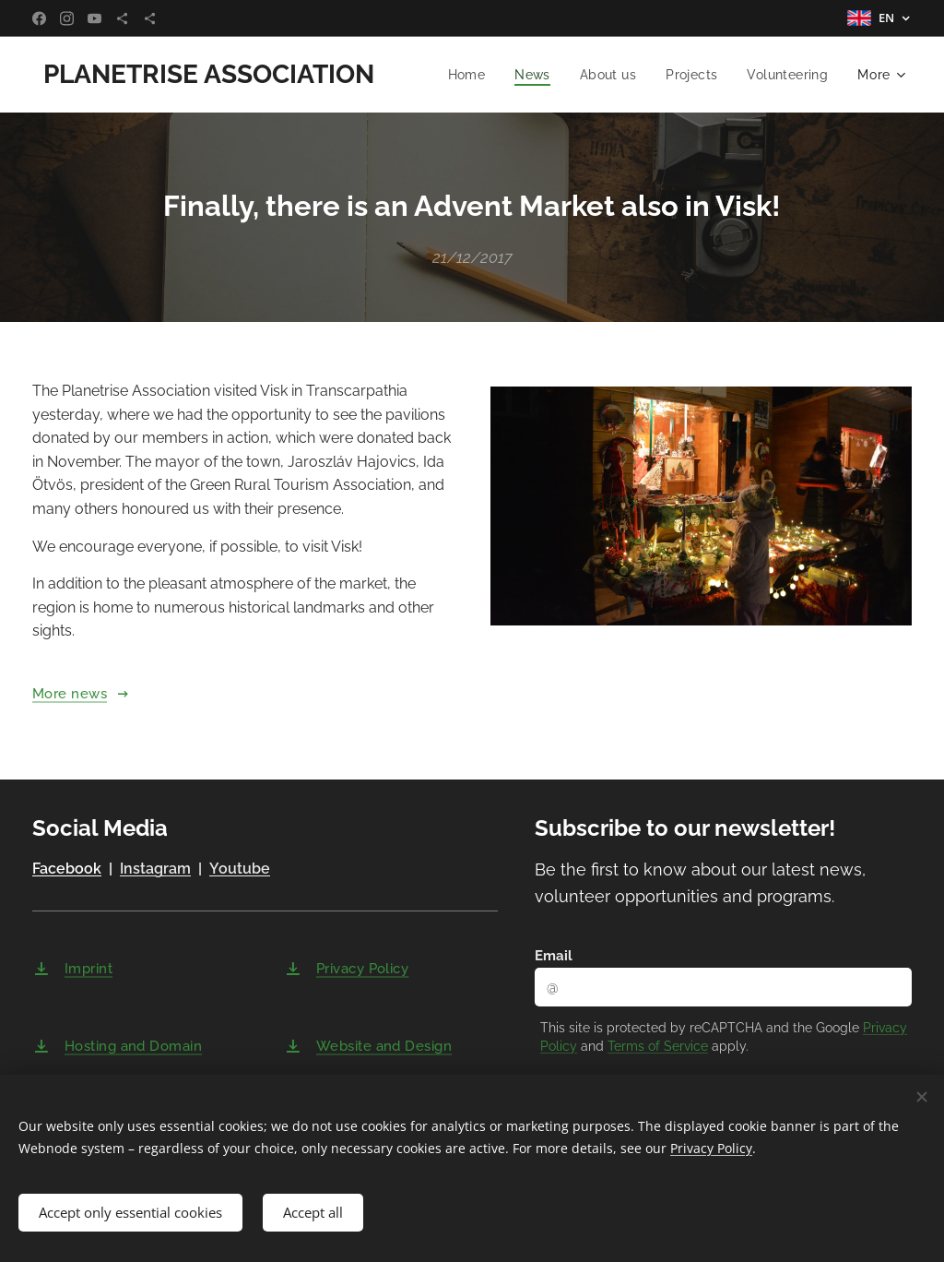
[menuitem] (462, 75)
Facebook (66, 869)
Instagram (155, 869)
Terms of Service (658, 1046)
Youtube (239, 869)
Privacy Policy (711, 1146)
